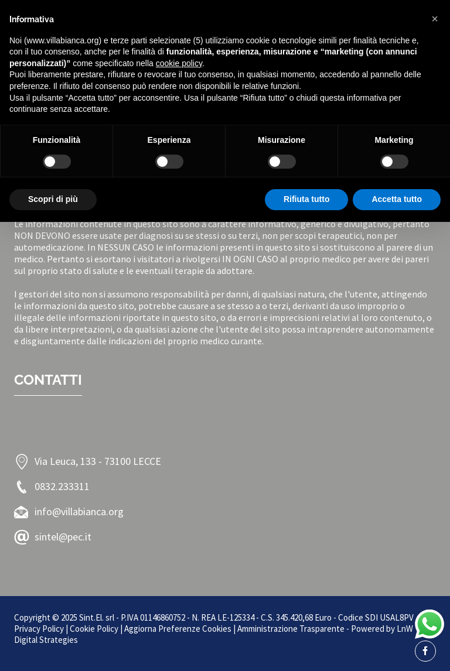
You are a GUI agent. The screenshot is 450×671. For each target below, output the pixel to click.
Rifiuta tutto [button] (307, 199)
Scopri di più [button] (53, 199)
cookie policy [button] (179, 63)
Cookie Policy (94, 628)
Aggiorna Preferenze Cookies (177, 628)
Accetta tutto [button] (396, 199)
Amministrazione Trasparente (291, 628)
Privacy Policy (39, 628)
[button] (434, 18)
